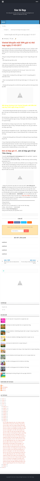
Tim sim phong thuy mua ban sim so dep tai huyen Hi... (14, 435)
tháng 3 (5, 420)
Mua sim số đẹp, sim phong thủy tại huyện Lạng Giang (14, 432)
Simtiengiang (4, 387)
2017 (3, 405)
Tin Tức (3, 309)
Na (2, 385)
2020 (3, 400)
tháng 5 (5, 417)
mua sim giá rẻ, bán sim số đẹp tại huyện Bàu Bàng (14, 425)
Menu (3, 22)
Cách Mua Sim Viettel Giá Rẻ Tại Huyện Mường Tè (16, 343)
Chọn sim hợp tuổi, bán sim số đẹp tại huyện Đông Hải (14, 456)
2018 (3, 403)
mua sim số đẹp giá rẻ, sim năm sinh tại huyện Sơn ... (14, 429)
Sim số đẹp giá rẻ (9, 151)
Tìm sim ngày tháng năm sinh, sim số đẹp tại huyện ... (14, 440)
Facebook (17, 222)
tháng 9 (5, 411)
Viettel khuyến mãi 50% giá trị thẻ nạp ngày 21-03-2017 (18, 44)
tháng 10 (5, 409)
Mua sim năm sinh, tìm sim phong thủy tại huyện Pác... (14, 452)
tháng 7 (5, 414)
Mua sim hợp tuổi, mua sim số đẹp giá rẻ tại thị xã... (14, 434)
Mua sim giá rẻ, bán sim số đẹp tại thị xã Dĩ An (13, 441)
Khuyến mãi (4, 307)
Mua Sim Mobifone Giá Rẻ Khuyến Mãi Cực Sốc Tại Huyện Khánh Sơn (20, 355)
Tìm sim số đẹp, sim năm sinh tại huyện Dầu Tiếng (13, 431)
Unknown (4, 388)
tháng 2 (5, 464)
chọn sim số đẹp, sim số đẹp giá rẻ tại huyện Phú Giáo (14, 428)
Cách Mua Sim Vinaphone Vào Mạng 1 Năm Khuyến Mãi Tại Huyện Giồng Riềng (22, 349)
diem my (4, 390)
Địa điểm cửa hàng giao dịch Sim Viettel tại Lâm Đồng (17, 361)
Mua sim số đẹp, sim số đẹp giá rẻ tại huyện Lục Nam (14, 426)
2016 (3, 467)
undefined (4, 242)
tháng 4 (5, 419)
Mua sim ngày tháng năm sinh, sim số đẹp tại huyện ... (14, 462)
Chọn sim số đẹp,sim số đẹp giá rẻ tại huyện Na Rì (13, 458)
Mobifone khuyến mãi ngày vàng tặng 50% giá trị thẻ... (14, 461)
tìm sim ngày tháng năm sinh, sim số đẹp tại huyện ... (14, 422)
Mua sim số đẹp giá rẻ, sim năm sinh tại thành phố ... (14, 450)
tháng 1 (5, 466)
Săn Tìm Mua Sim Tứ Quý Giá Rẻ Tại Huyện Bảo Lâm (17, 319)
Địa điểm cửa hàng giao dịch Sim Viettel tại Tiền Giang (17, 367)
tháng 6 (5, 416)
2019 (3, 402)
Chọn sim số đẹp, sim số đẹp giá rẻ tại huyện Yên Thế (14, 447)
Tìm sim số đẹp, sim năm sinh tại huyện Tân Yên (13, 444)
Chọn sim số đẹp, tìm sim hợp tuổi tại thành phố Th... (14, 449)
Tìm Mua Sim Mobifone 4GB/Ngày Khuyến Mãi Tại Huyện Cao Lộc (20, 337)
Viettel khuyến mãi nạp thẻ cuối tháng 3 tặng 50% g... (14, 423)
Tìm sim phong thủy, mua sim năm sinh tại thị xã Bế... (14, 438)
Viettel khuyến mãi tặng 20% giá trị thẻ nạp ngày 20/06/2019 (18, 373)
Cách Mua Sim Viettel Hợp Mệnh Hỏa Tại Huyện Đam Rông (18, 325)
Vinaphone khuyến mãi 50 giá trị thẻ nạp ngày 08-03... (14, 455)
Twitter (24, 222)
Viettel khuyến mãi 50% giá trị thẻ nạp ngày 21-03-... (14, 443)
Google (10, 222)
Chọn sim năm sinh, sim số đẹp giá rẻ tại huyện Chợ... (14, 459)
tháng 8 (5, 413)
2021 (3, 398)
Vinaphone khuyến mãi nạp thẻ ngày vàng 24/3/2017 (14, 437)
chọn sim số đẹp (26, 195)
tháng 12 (5, 406)
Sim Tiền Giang (31, 477)
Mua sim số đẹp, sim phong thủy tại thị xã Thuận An (14, 446)
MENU (37, 1)
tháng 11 (5, 408)
